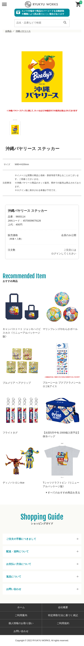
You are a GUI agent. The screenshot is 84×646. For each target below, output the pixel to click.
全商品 (8, 31)
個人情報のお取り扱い (21, 623)
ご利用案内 (21, 615)
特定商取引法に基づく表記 (63, 615)
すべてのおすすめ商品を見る (64, 492)
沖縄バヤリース (23, 31)
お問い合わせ (13, 589)
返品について (13, 576)
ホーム (21, 607)
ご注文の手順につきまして (21, 538)
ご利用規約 (63, 623)
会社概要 (63, 607)
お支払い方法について (18, 564)
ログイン (56, 253)
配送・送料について (17, 551)
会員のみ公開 (68, 235)
